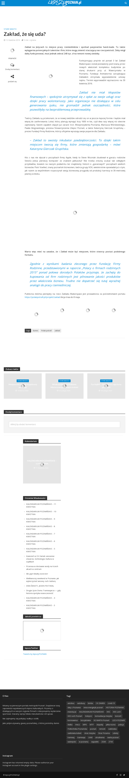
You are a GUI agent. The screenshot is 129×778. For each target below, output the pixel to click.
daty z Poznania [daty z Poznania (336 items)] (74, 707)
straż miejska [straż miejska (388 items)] (89, 733)
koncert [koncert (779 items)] (118, 716)
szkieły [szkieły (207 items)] (115, 733)
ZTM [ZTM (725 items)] (111, 742)
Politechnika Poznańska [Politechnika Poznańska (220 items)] (77, 729)
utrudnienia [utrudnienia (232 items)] (99, 737)
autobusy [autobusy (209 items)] (81, 703)
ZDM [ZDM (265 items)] (104, 742)
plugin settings (31, 765)
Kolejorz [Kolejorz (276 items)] (88, 716)
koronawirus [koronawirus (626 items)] (73, 720)
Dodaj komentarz (12, 69)
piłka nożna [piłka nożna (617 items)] (110, 724)
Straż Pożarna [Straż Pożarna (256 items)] (104, 733)
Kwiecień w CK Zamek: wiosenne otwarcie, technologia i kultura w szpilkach (40, 559)
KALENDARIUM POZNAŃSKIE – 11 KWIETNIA (42, 462)
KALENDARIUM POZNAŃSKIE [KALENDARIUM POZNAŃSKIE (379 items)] (91, 712)
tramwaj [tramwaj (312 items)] (71, 737)
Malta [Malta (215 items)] (70, 724)
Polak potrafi (46, 330)
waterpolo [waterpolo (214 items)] (72, 742)
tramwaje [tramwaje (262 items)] (81, 737)
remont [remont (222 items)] (102, 729)
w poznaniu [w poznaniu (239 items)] (83, 742)
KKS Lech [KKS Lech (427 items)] (117, 712)
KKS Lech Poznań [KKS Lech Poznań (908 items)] (75, 716)
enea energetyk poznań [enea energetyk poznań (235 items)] (93, 707)
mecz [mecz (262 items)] (77, 724)
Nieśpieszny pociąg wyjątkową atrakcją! (23, 385)
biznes (35, 330)
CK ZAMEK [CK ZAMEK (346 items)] (100, 703)
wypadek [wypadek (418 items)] (95, 742)
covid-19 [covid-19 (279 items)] (111, 703)
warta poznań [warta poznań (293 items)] (113, 737)
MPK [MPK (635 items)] (85, 724)
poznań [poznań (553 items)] (93, 729)
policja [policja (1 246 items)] (121, 724)
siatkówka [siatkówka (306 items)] (112, 729)
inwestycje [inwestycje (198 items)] (72, 712)
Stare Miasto (10, 29)
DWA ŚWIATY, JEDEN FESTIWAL (40, 586)
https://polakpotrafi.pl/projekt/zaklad (42, 297)
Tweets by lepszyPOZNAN (34, 654)
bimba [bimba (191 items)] (90, 703)
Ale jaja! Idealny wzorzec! (37, 573)
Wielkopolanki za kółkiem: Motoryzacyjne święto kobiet (64, 385)
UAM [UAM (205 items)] (90, 737)
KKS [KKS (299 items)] (108, 712)
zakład (57, 330)
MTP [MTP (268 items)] (92, 724)
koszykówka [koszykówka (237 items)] (86, 720)
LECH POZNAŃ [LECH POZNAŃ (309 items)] (118, 720)
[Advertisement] (64, 14)
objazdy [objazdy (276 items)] (100, 724)
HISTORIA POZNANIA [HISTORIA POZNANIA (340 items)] (115, 707)
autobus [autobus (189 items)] (71, 703)
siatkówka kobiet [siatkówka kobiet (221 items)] (74, 733)
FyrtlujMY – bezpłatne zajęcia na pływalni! (106, 385)
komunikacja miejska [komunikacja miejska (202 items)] (103, 716)
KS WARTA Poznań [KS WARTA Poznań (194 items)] (101, 720)
